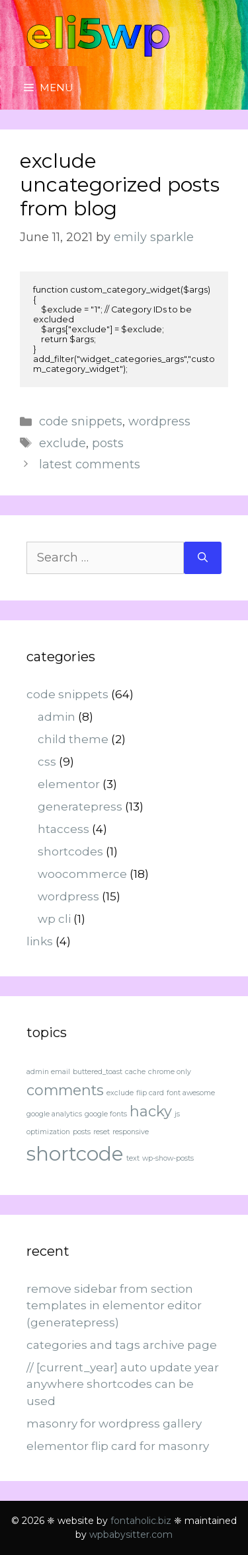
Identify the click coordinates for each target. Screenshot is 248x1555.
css (47, 761)
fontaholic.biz (140, 1521)
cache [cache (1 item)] (135, 1071)
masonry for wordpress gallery (114, 1423)
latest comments (89, 464)
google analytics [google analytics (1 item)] (54, 1114)
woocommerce (82, 874)
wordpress (159, 421)
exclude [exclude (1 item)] (120, 1093)
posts (108, 443)
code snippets (80, 421)
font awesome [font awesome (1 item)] (191, 1093)
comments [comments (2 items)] (65, 1090)
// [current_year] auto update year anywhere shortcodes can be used (122, 1384)
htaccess (63, 829)
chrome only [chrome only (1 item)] (169, 1071)
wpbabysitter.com (131, 1534)
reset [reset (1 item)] (101, 1132)
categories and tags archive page (121, 1345)
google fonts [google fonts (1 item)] (106, 1114)
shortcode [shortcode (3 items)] (75, 1153)
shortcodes (70, 851)
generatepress (80, 806)
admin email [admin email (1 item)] (48, 1071)
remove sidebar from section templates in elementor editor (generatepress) (114, 1305)
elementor (69, 784)
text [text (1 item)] (133, 1158)
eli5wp (98, 33)
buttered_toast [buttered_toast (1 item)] (97, 1071)
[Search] (203, 558)
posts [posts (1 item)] (82, 1132)
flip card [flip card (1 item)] (150, 1093)
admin (56, 716)
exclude (62, 443)
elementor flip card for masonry (117, 1446)
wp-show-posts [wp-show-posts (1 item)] (168, 1158)
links (39, 941)
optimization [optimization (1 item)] (48, 1132)
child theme (73, 739)
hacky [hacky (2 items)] (151, 1111)
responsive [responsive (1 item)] (130, 1132)
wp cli (54, 918)
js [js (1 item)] (177, 1114)
